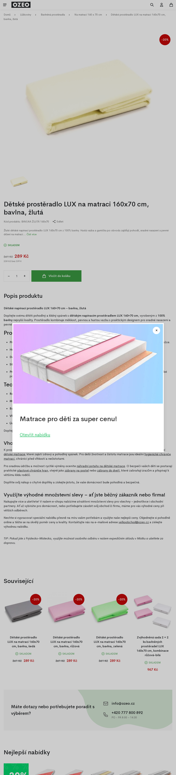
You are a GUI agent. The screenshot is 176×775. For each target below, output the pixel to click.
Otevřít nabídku (35, 434)
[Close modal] (156, 330)
